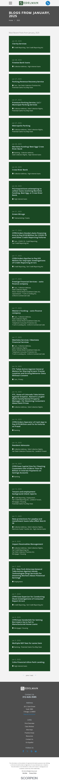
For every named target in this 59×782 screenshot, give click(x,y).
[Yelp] (32, 751)
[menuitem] (24, 773)
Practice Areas (29, 733)
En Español (29, 742)
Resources (29, 736)
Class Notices (29, 726)
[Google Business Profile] (36, 751)
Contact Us (29, 739)
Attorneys (29, 730)
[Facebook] (23, 751)
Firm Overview (29, 723)
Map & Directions (29, 714)
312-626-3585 (29, 696)
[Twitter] (27, 751)
